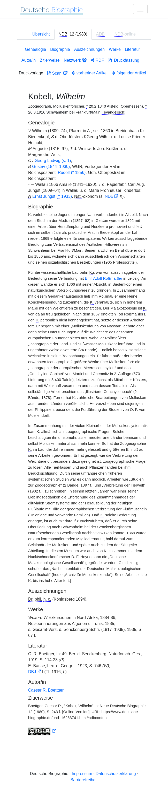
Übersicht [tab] (41, 34)
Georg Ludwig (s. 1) (53, 160)
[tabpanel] (84, 392)
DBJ (32, 672)
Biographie (60, 49)
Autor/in (28, 60)
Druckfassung (123, 60)
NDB (109, 196)
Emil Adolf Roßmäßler (103, 278)
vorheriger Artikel (90, 73)
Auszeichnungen (89, 49)
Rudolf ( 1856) (72, 172)
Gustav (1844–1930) (51, 166)
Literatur (132, 49)
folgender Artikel (129, 73)
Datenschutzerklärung (116, 773)
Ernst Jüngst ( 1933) (52, 196)
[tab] (73, 34)
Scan (55, 73)
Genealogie (35, 49)
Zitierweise (49, 60)
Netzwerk (75, 60)
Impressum (82, 773)
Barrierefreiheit (84, 780)
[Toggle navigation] (140, 9)
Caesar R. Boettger (46, 690)
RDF (97, 60)
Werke (115, 49)
